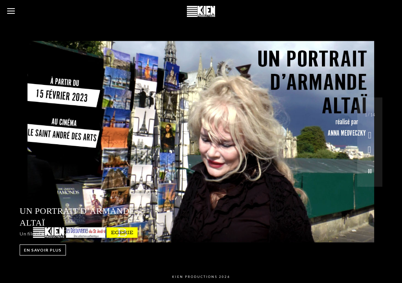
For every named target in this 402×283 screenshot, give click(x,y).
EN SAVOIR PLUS (43, 250)
